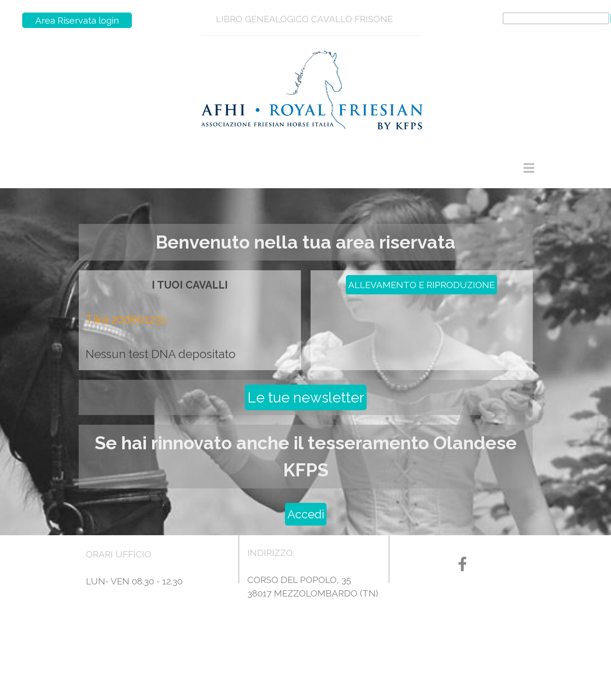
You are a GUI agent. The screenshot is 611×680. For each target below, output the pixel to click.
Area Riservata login (77, 20)
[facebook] (462, 563)
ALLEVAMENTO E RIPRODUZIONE (421, 284)
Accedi (305, 514)
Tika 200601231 (126, 319)
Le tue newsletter (305, 397)
